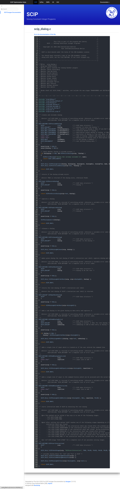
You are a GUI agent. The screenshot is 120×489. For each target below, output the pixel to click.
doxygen (68, 481)
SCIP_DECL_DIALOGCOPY (48, 129)
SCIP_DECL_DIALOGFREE (48, 134)
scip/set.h (50, 110)
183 (36, 356)
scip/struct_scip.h (53, 111)
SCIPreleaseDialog (54, 237)
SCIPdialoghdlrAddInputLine (59, 368)
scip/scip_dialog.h (53, 108)
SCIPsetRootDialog (54, 267)
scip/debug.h (50, 99)
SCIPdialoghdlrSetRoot (57, 279)
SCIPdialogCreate (55, 164)
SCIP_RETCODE (43, 123)
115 (36, 237)
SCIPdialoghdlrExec (56, 461)
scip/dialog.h (51, 103)
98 (36, 207)
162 (36, 319)
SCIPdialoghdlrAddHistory (58, 398)
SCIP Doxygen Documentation (12, 12)
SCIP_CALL (44, 164)
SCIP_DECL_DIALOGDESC (48, 132)
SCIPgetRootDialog (54, 295)
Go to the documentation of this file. (45, 34)
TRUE (84, 450)
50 (36, 123)
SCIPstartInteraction (56, 443)
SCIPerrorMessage (49, 157)
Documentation (105, 2)
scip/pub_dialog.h (52, 104)
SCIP (35, 2)
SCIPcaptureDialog (54, 207)
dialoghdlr (78, 279)
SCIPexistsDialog (66, 153)
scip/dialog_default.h (54, 101)
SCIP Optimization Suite (18, 2)
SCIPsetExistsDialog (53, 193)
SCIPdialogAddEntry (56, 338)
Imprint (50, 483)
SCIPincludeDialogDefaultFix (59, 457)
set (71, 165)
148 (36, 295)
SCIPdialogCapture (47, 220)
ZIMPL (48, 2)
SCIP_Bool (44, 139)
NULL (53, 146)
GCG (58, 2)
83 (36, 181)
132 (36, 267)
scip (59, 125)
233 (36, 443)
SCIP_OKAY (49, 169)
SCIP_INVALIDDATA (54, 158)
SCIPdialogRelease (55, 249)
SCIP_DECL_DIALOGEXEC (48, 130)
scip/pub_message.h (53, 106)
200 (36, 386)
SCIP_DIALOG (45, 127)
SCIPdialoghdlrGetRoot (54, 305)
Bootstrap (37, 485)
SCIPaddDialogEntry (55, 319)
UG (53, 2)
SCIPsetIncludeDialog (56, 165)
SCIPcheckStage (54, 450)
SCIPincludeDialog (54, 123)
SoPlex (41, 2)
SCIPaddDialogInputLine (56, 356)
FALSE (96, 398)
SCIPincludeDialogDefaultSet (59, 455)
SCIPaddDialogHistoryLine (57, 386)
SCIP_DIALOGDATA (46, 141)
